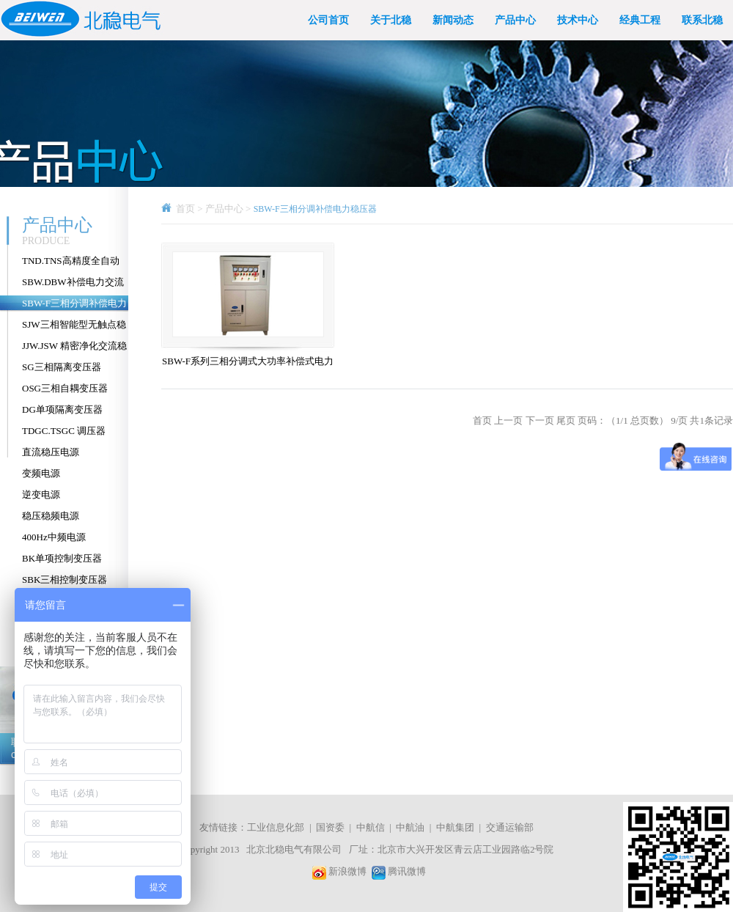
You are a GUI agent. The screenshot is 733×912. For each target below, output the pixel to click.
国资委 (330, 827)
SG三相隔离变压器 (61, 366)
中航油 (410, 827)
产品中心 (515, 20)
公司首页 (328, 20)
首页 (185, 208)
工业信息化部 (275, 827)
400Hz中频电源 (54, 537)
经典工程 (639, 20)
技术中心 (577, 20)
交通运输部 (510, 827)
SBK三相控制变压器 (64, 579)
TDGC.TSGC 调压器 (64, 430)
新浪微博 (347, 871)
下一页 (540, 420)
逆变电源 (41, 494)
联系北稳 (702, 20)
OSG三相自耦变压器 (65, 388)
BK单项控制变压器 (62, 558)
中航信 (370, 827)
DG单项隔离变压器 (62, 409)
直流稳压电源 (50, 451)
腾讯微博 (407, 871)
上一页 (508, 420)
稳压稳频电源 (50, 515)
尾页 (565, 420)
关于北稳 (390, 20)
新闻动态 (453, 20)
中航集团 (455, 827)
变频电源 (41, 473)
